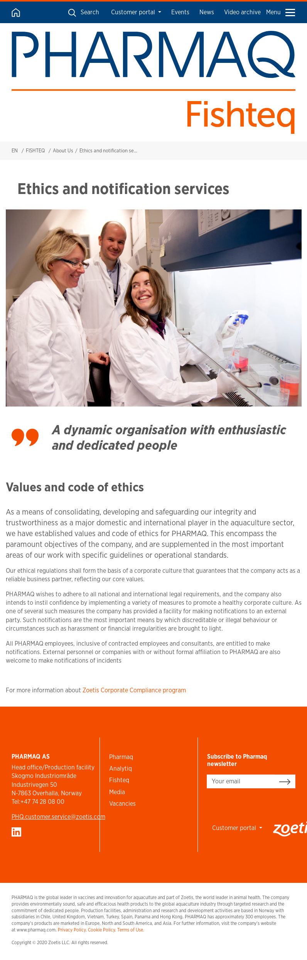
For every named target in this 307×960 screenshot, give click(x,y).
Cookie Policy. (102, 930)
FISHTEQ (35, 151)
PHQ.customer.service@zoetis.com (58, 816)
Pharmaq (121, 757)
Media (117, 792)
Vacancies (122, 803)
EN (15, 151)
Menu (280, 12)
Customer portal (134, 12)
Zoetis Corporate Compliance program (134, 690)
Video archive (242, 12)
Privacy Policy (72, 930)
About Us (63, 151)
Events (180, 12)
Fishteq (119, 780)
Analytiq (120, 768)
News (206, 12)
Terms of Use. (130, 930)
